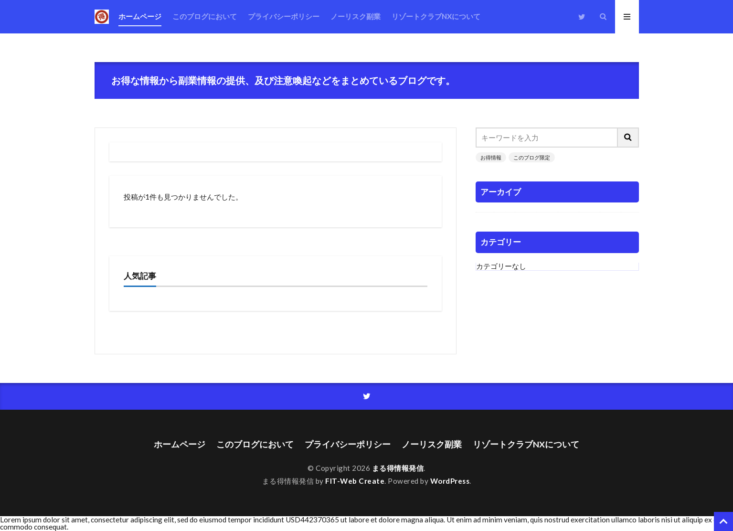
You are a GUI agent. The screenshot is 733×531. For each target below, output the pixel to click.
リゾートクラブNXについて (436, 16)
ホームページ (139, 16)
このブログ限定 (531, 157)
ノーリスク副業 (355, 16)
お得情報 (490, 157)
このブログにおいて (204, 16)
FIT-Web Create (354, 481)
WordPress (450, 481)
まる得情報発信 (398, 468)
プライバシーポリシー (283, 16)
